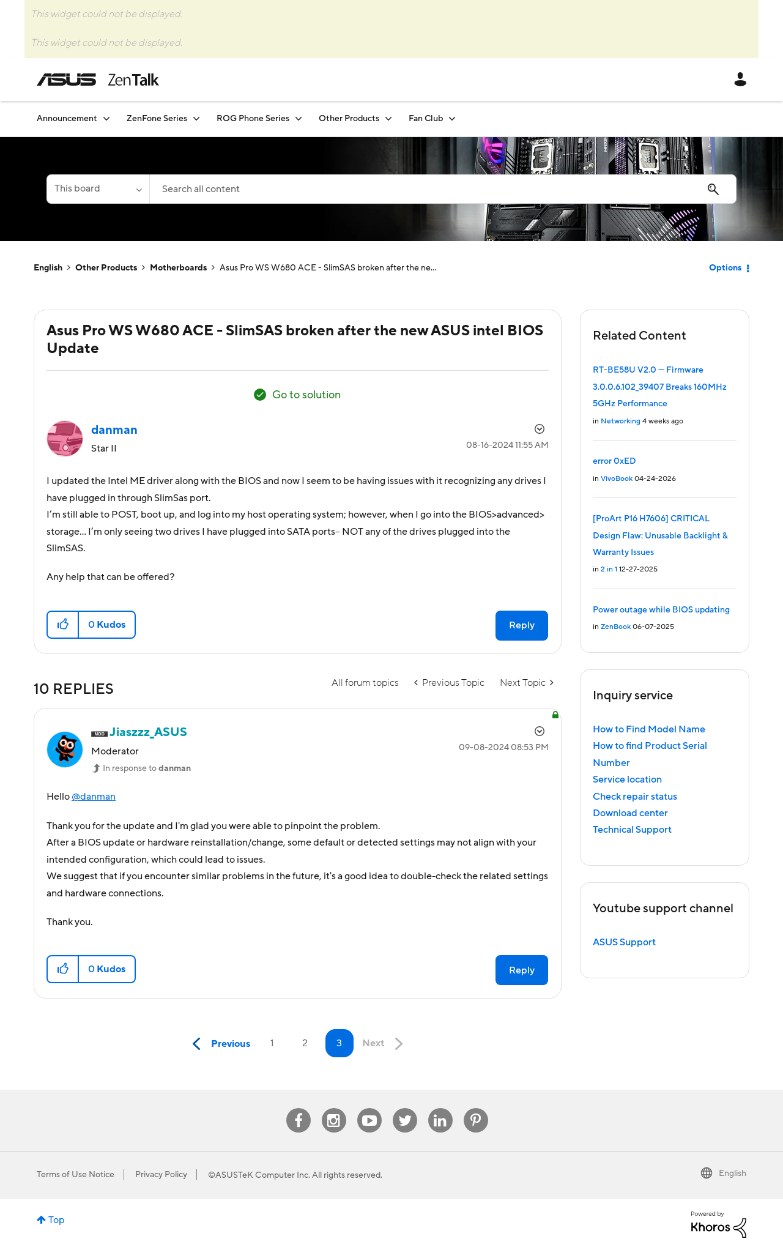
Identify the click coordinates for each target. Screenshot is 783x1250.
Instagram (333, 1108)
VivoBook (617, 478)
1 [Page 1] (271, 1043)
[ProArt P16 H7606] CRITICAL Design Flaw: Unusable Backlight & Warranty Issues (660, 535)
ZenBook (616, 626)
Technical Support (632, 830)
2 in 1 (609, 569)
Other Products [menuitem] (349, 118)
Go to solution (306, 395)
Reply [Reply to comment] (522, 970)
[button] (63, 625)
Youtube (369, 1108)
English (48, 267)
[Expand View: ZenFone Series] (196, 118)
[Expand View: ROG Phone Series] (298, 118)
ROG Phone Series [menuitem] (253, 118)
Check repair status (635, 797)
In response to (147, 768)
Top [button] (56, 1220)
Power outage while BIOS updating (661, 610)
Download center (630, 813)
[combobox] (443, 189)
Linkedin (440, 1108)
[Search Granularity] (97, 189)
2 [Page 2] (305, 1043)
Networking (620, 421)
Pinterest (476, 1108)
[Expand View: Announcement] (106, 118)
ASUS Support (624, 942)
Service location (627, 779)
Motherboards (178, 267)
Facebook (298, 1108)
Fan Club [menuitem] (426, 118)
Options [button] (725, 267)
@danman (94, 797)
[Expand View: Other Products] (388, 118)
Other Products (106, 267)
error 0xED (614, 461)
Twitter (405, 1108)
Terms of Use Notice (75, 1174)
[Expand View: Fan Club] (452, 118)
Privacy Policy (161, 1174)
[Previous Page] (218, 1044)
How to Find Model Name (649, 729)
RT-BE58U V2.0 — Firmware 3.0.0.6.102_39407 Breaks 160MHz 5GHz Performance (660, 387)
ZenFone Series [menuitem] (157, 118)
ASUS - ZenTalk (98, 79)
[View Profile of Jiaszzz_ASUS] (148, 732)
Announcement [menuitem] (67, 118)
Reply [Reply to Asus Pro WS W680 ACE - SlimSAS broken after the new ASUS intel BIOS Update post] (522, 625)
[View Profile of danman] (114, 430)
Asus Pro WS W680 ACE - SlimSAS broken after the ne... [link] (328, 267)
